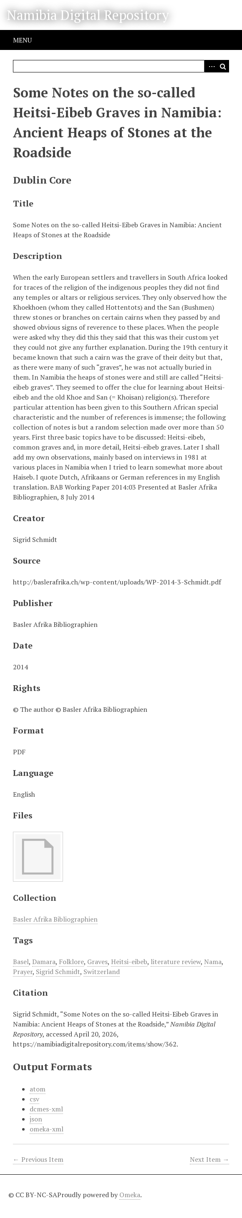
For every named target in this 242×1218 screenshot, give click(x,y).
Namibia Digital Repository (88, 15)
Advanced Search (210, 66)
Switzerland (101, 971)
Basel (21, 961)
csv (34, 1099)
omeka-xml (46, 1128)
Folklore (71, 961)
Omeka (129, 1194)
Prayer (23, 971)
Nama (213, 961)
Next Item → (209, 1159)
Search (223, 66)
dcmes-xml (46, 1109)
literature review (176, 961)
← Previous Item (38, 1159)
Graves (97, 961)
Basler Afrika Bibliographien (55, 919)
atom (37, 1089)
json (36, 1119)
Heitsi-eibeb (129, 961)
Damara (43, 961)
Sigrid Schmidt (58, 971)
